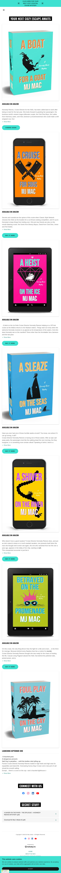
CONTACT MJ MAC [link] (31, 861)
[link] (23, 794)
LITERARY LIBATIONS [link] (30, 858)
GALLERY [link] (30, 863)
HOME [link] (31, 851)
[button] (5, 10)
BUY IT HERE (10, 235)
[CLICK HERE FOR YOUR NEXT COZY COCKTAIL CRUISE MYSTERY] (30, 3)
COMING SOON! (11, 127)
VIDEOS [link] (30, 868)
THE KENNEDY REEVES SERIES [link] (30, 856)
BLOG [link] (30, 866)
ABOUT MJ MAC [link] (30, 854)
